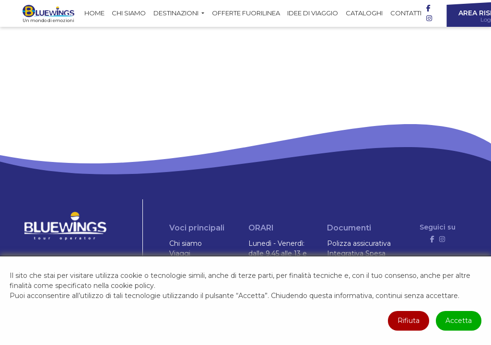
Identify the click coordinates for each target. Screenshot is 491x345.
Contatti (405, 13)
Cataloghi (364, 13)
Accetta (458, 320)
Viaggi (179, 253)
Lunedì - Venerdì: (276, 243)
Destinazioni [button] (176, 13)
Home (94, 13)
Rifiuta (408, 320)
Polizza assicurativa (359, 243)
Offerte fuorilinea (246, 13)
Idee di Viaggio (312, 13)
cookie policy (132, 285)
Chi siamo (129, 13)
